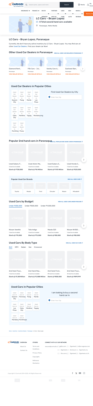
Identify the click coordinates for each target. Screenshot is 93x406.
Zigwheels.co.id (73, 346)
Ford (40, 191)
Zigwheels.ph (63, 350)
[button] (83, 69)
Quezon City (14, 97)
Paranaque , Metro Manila (48, 26)
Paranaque (22, 295)
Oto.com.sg (62, 353)
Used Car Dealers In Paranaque (71, 53)
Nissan (64, 191)
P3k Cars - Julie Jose (34, 69)
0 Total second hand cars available (55, 22)
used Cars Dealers (22, 331)
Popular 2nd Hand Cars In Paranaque (69, 141)
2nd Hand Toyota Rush (73, 271)
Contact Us (23, 350)
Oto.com (61, 346)
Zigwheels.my (82, 350)
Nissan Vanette (15, 230)
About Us (23, 346)
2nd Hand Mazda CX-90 (34, 271)
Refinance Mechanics (36, 362)
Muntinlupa (15, 127)
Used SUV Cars (77, 243)
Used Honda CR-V (73, 164)
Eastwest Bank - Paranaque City (71, 69)
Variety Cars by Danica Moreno (53, 69)
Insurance (24, 10)
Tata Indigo (32, 230)
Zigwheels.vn (72, 353)
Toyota (17, 191)
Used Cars (62, 13)
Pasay (22, 127)
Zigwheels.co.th (82, 353)
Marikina (22, 111)
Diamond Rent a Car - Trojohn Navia (15, 69)
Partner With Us (54, 13)
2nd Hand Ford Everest (54, 271)
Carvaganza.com (83, 346)
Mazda (29, 191)
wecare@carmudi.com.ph (53, 346)
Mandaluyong (36, 111)
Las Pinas (36, 97)
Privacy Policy (37, 353)
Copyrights (36, 357)
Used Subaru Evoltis (54, 164)
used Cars (77, 179)
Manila (29, 96)
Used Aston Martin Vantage (34, 164)
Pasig (22, 96)
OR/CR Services (44, 13)
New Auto (70, 13)
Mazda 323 (52, 230)
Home (10, 331)
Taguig (29, 111)
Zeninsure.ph (72, 350)
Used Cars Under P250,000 (73, 201)
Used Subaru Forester (15, 164)
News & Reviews (78, 13)
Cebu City (14, 112)
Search (66, 5)
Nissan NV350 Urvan (73, 230)
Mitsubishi (76, 191)
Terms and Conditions (36, 348)
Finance (35, 10)
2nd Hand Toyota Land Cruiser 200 (15, 271)
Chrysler (52, 191)
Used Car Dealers (20, 46)
